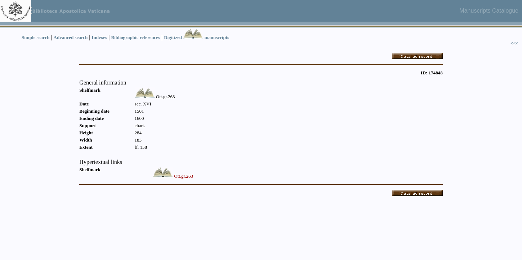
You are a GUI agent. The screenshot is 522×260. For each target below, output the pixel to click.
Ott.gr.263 (183, 176)
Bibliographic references (135, 37)
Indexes (99, 37)
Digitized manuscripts (196, 37)
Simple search (35, 37)
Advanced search (71, 37)
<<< (514, 43)
